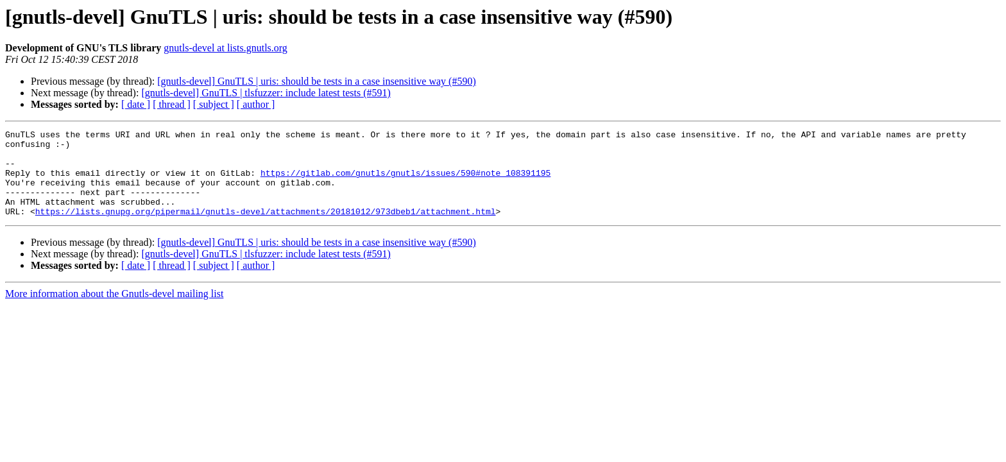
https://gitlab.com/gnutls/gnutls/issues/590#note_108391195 (405, 182)
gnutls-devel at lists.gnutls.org (225, 47)
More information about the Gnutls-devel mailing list (114, 310)
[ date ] (135, 104)
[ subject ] (213, 104)
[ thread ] (172, 104)
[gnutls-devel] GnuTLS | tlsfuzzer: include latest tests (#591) (265, 92)
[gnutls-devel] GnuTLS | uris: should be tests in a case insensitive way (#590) (316, 81)
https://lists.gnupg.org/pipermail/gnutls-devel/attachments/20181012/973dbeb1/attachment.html (265, 228)
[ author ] (256, 104)
